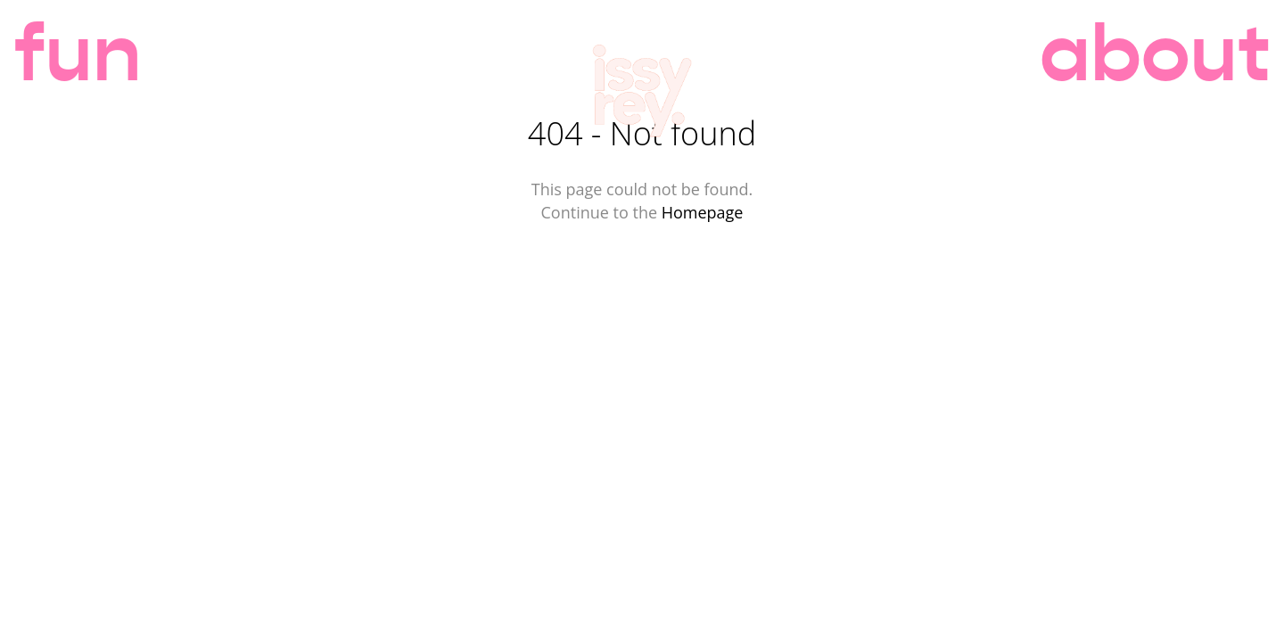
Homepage (703, 212)
